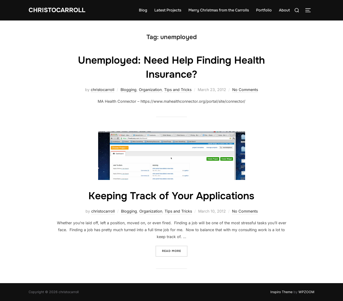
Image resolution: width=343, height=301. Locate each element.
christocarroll (102, 89)
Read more (174, 250)
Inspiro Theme (281, 292)
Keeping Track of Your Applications (171, 195)
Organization (150, 89)
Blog (143, 10)
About (284, 10)
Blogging (128, 89)
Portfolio (264, 10)
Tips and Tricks (178, 89)
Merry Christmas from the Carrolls (218, 10)
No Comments (245, 89)
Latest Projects (167, 10)
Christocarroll (57, 10)
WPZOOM (306, 292)
